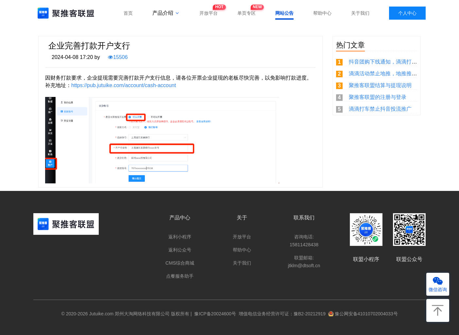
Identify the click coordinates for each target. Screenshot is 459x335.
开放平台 (208, 11)
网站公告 (284, 13)
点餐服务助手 (180, 276)
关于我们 (360, 13)
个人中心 (407, 13)
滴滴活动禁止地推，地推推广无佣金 (391, 73)
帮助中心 (322, 13)
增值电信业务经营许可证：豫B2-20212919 (281, 313)
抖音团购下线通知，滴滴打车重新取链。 (396, 62)
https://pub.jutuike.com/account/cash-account (123, 85)
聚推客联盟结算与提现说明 (380, 85)
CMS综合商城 (179, 263)
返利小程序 (179, 236)
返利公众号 (179, 249)
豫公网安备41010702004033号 (363, 313)
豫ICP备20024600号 (214, 313)
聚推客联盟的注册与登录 (377, 97)
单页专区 (246, 11)
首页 (128, 13)
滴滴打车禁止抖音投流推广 (380, 109)
